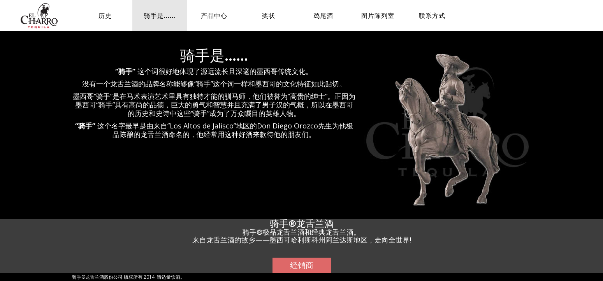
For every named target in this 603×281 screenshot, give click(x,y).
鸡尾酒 (323, 15)
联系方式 (432, 15)
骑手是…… (160, 15)
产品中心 (214, 15)
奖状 (268, 15)
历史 (105, 15)
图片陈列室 (377, 15)
